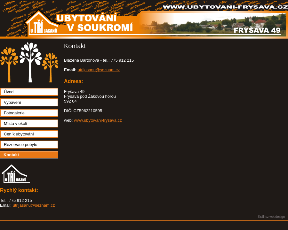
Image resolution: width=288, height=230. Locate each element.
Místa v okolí (15, 123)
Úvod (8, 91)
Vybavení (12, 102)
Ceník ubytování (19, 134)
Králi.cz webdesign (271, 216)
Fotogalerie (14, 113)
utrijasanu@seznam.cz (34, 205)
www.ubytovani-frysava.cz (98, 120)
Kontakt (11, 154)
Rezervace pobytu (20, 144)
